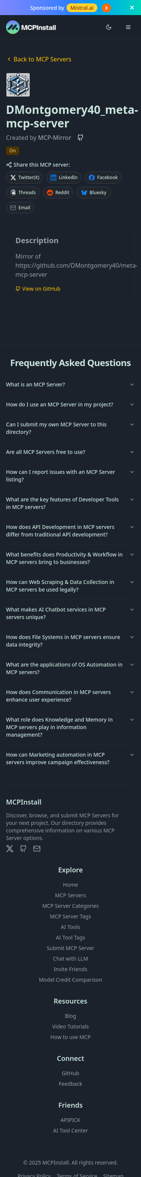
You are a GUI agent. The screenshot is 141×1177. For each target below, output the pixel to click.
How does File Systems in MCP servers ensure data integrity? (70, 640)
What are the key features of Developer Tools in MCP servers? (70, 503)
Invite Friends (70, 969)
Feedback (70, 1083)
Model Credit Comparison (70, 979)
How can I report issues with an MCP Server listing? (70, 475)
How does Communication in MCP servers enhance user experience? (70, 695)
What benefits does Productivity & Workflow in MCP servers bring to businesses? (70, 558)
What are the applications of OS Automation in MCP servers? (70, 668)
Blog (70, 1015)
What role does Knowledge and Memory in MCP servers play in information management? (70, 727)
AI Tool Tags (70, 937)
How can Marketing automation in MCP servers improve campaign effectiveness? (70, 758)
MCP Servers (70, 895)
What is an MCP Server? (70, 384)
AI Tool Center (70, 1130)
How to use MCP (70, 1037)
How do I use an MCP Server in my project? (70, 404)
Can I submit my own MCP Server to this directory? (70, 428)
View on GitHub (38, 288)
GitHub (70, 1073)
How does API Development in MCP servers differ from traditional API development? (70, 530)
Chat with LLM (70, 958)
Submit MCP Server (70, 948)
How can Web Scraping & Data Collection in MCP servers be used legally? (70, 585)
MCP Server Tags (70, 916)
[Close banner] (132, 8)
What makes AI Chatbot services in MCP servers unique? (70, 613)
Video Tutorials (70, 1026)
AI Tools (70, 926)
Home (70, 884)
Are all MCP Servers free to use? (70, 451)
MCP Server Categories (70, 905)
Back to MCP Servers (38, 59)
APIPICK (70, 1119)
